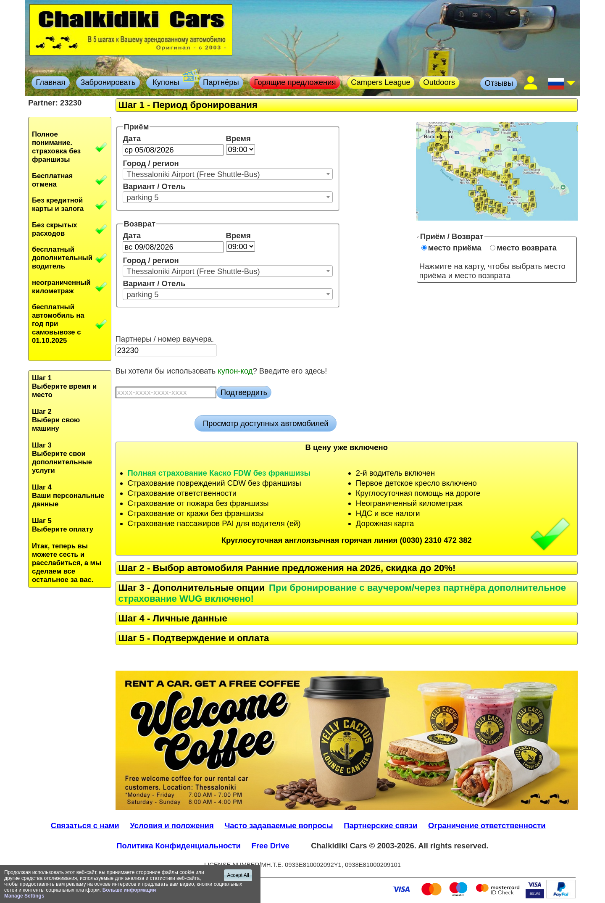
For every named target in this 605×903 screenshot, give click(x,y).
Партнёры (221, 82)
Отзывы (499, 83)
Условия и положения (171, 825)
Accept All (238, 875)
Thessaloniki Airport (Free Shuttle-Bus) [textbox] (193, 174)
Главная (50, 82)
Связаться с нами (85, 825)
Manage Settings (24, 896)
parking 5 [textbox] (142, 197)
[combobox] (228, 174)
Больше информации (129, 890)
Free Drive (270, 845)
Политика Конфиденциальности (178, 845)
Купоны (172, 81)
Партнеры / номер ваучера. (165, 338)
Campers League (380, 82)
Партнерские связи (380, 825)
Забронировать (107, 82)
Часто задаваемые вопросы (278, 825)
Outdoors (439, 82)
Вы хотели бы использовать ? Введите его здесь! (221, 370)
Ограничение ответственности (487, 825)
